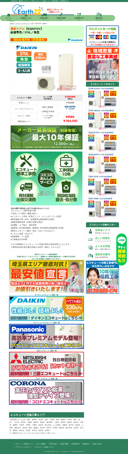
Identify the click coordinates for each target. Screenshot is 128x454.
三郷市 (34, 425)
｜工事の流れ (52, 444)
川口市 (16, 422)
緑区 (57, 419)
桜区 (75, 419)
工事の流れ (51, 19)
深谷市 (40, 425)
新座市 (69, 422)
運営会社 (106, 19)
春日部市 (49, 422)
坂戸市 (71, 425)
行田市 (55, 428)
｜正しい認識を (40, 444)
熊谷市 (63, 422)
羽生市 (40, 430)
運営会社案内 (107, 255)
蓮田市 (15, 430)
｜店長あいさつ (27, 444)
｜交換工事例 (63, 444)
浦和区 (34, 419)
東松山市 (17, 428)
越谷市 (36, 422)
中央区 (69, 419)
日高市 (28, 430)
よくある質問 (107, 247)
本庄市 (48, 428)
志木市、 (43, 428)
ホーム (15, 19)
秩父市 (21, 430)
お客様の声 (86, 19)
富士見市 (48, 425)
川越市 (29, 422)
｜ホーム (17, 444)
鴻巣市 (64, 425)
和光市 (24, 428)
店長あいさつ (33, 19)
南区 (28, 419)
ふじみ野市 (57, 425)
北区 (46, 419)
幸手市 (34, 430)
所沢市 (23, 422)
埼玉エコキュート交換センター (61, 451)
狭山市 (76, 422)
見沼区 (40, 419)
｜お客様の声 (75, 444)
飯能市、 (37, 428)
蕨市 (30, 428)
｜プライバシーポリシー (23, 447)
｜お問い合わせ (96, 444)
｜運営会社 (85, 444)
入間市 (28, 425)
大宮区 (52, 419)
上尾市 (56, 422)
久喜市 (21, 425)
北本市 (76, 428)
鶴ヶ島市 (69, 428)
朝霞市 (15, 425)
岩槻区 (63, 419)
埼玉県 (13, 419)
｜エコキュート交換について (43, 447)
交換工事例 (68, 19)
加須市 (77, 425)
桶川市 (61, 428)
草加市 (42, 422)
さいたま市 (22, 419)
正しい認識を (107, 239)
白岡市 (47, 430)
